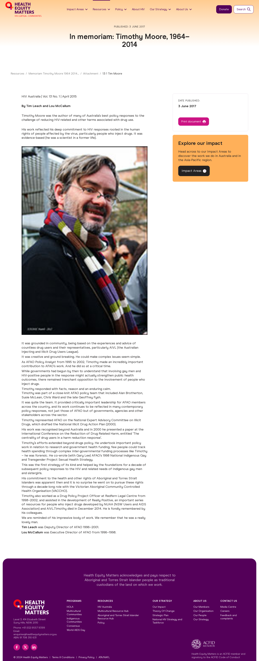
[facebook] (16, 647)
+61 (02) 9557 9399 (33, 627)
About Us (199, 600)
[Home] (23, 9)
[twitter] (25, 647)
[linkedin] (34, 647)
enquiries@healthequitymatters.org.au (35, 634)
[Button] (224, 9)
